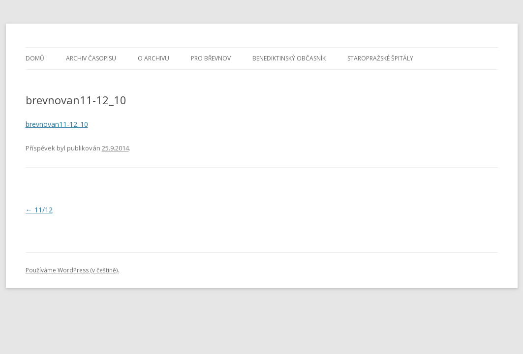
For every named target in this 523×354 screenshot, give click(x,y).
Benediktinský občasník (289, 58)
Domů (35, 58)
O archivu (153, 58)
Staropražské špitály (380, 58)
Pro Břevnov (211, 58)
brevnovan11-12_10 (57, 124)
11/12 (39, 209)
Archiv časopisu (91, 58)
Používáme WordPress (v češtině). (72, 270)
